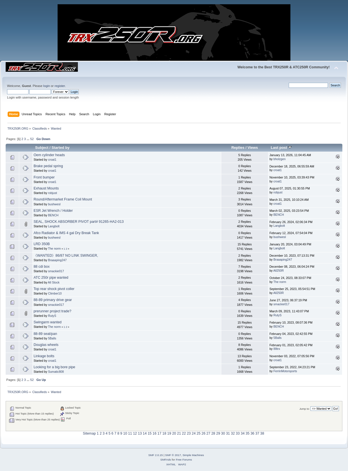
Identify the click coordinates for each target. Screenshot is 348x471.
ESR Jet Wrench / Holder (53, 211)
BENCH (53, 215)
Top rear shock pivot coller (54, 289)
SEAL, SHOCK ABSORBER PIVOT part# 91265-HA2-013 (79, 222)
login (46, 86)
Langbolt (54, 226)
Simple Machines (193, 455)
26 (203, 433)
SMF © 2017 (173, 455)
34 (243, 433)
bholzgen (279, 159)
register (59, 86)
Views (253, 147)
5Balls (52, 338)
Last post (281, 147)
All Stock (54, 282)
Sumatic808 (56, 371)
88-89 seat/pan (45, 334)
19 (169, 433)
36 (252, 433)
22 (184, 433)
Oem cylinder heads (49, 155)
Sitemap (89, 433)
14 (145, 433)
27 (208, 433)
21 (179, 433)
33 (238, 433)
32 (233, 433)
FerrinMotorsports (285, 371)
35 (247, 433)
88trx (276, 348)
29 (218, 433)
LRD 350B (42, 244)
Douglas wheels (46, 345)
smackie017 (56, 271)
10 (125, 433)
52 (32, 139)
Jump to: (304, 408)
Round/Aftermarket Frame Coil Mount (63, 199)
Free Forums (184, 459)
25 (199, 433)
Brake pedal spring (48, 166)
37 (257, 433)
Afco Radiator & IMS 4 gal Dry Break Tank (66, 233)
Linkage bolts (44, 356)
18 (164, 433)
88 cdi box (42, 267)
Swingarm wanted (48, 322)
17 (159, 433)
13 (140, 433)
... (28, 139)
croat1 (52, 159)
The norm (54, 248)
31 (228, 433)
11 (130, 433)
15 (150, 433)
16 (155, 433)
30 (223, 433)
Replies (237, 147)
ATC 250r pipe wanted (51, 278)
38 (262, 433)
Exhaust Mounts (46, 188)
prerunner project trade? (52, 311)
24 (194, 433)
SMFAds (165, 459)
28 (213, 433)
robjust (52, 193)
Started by (60, 147)
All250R (278, 270)
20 (174, 433)
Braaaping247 (57, 260)
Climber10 (55, 293)
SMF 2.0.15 (155, 455)
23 (189, 433)
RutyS (52, 315)
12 (135, 433)
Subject (42, 147)
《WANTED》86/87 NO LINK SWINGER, (66, 256)
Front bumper (44, 177)
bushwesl (54, 204)
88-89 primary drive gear (53, 300)
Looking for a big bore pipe (54, 367)
